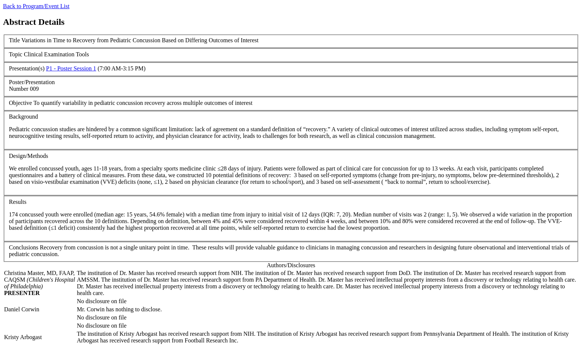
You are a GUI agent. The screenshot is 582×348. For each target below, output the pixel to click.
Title (14, 40)
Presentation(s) (27, 68)
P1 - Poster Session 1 (71, 68)
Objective (20, 103)
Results (17, 202)
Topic (15, 54)
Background (23, 116)
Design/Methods (28, 156)
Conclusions (23, 247)
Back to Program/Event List (36, 6)
